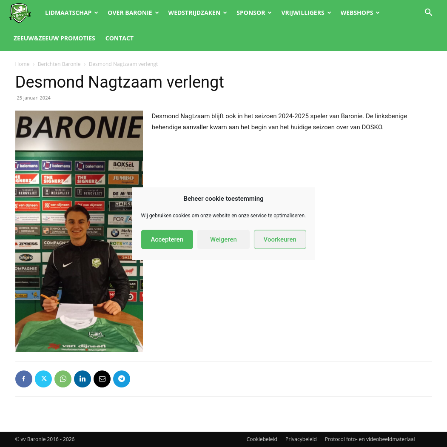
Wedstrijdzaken (198, 13)
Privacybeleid (301, 439)
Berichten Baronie (59, 64)
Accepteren (167, 239)
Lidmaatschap (71, 13)
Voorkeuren (280, 239)
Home (22, 64)
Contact (119, 38)
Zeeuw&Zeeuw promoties (54, 38)
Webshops (360, 13)
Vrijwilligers (306, 13)
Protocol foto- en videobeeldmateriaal (370, 439)
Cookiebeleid (262, 439)
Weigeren (223, 239)
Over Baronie (133, 13)
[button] (428, 13)
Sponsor (254, 13)
